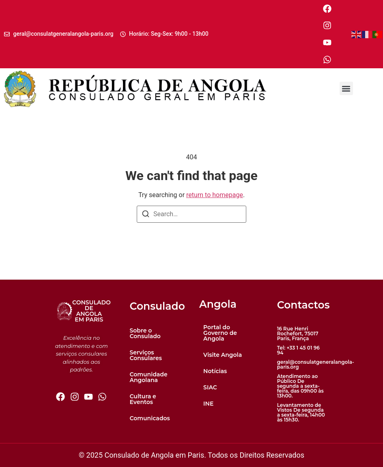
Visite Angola (222, 354)
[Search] (145, 215)
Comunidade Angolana (149, 377)
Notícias (215, 371)
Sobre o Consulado (145, 333)
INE (208, 403)
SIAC (210, 387)
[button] (346, 89)
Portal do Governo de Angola (220, 333)
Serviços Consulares (146, 355)
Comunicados (150, 418)
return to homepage (214, 195)
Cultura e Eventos (143, 399)
